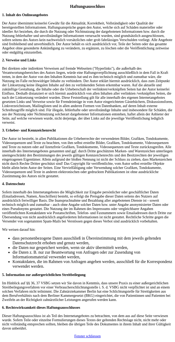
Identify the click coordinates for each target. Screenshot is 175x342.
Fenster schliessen (87, 336)
